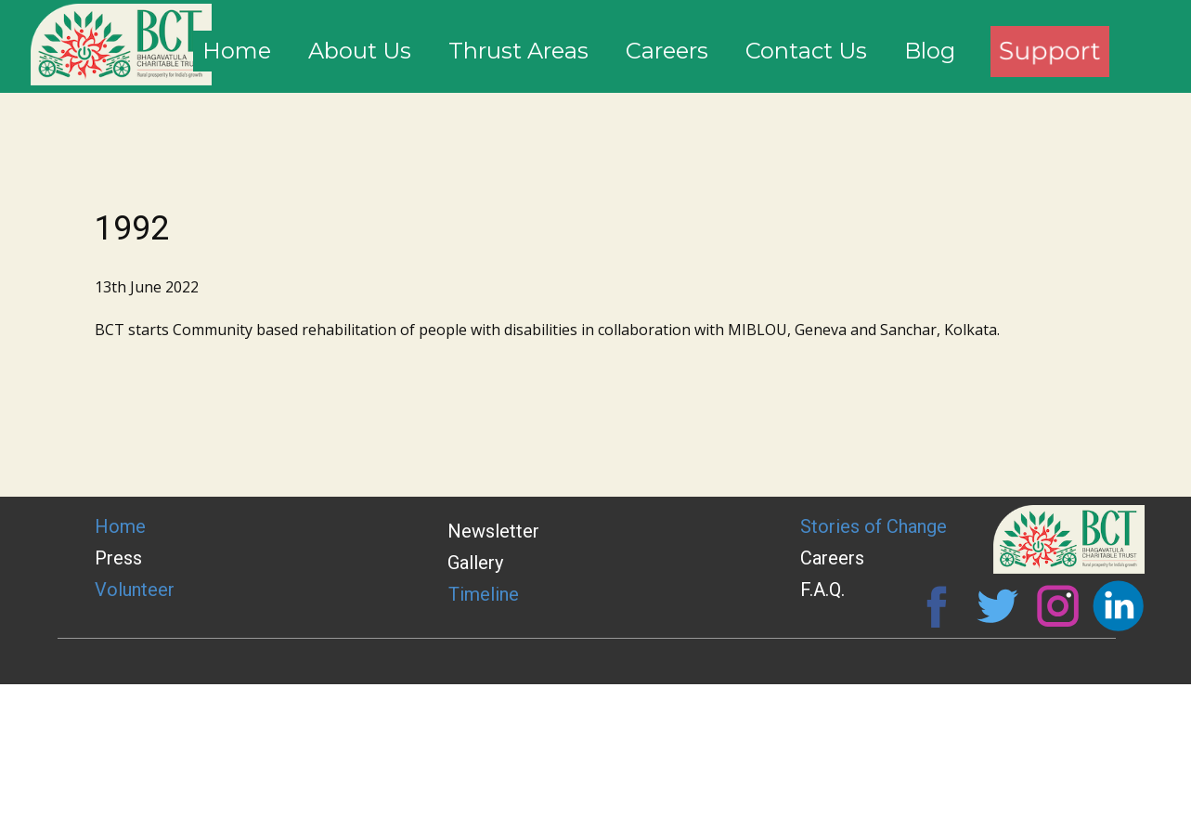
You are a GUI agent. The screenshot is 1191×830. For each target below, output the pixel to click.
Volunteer (135, 589)
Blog (929, 50)
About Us (359, 50)
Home (236, 50)
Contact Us (806, 50)
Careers (667, 50)
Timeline (483, 594)
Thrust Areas (518, 50)
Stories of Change (873, 526)
